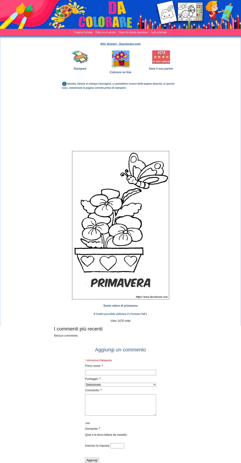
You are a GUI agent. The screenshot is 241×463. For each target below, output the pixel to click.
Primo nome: (94, 365)
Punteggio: (93, 378)
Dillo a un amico (106, 32)
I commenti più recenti (78, 329)
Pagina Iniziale (83, 32)
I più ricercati (159, 32)
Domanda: (92, 428)
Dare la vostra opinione (133, 32)
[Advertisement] (146, 122)
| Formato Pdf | (138, 314)
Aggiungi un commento (120, 349)
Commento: (93, 390)
